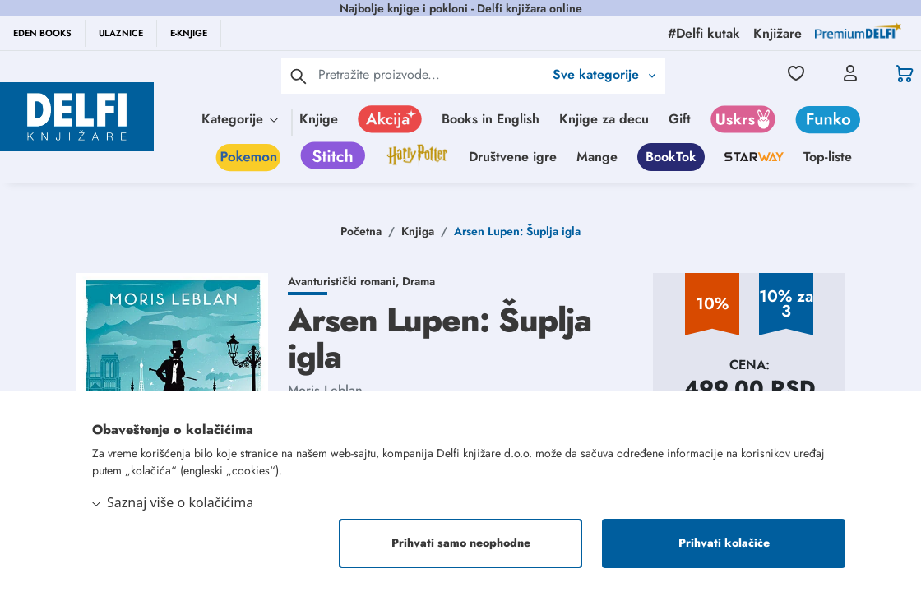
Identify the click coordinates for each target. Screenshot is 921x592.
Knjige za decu (604, 118)
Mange (597, 156)
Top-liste (827, 156)
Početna (361, 231)
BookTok (671, 156)
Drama (418, 281)
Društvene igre (513, 156)
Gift (680, 118)
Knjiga (417, 231)
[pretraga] (298, 75)
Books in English (490, 118)
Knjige (318, 118)
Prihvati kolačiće (724, 543)
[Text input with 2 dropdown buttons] (430, 74)
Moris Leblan (325, 390)
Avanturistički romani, (345, 281)
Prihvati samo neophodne (460, 543)
